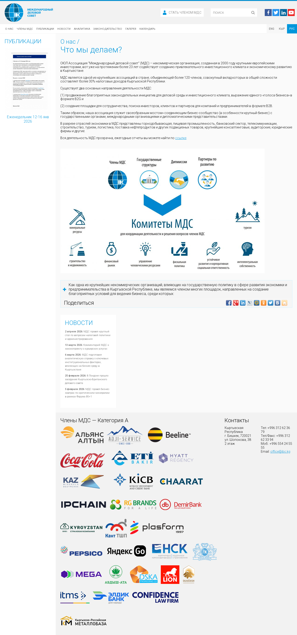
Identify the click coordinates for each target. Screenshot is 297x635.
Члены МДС (25, 28)
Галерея (130, 28)
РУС (292, 28)
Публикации (45, 28)
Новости (64, 28)
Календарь (147, 28)
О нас (9, 28)
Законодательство (107, 28)
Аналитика (82, 28)
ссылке (180, 138)
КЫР (282, 28)
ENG (271, 28)
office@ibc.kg (280, 451)
